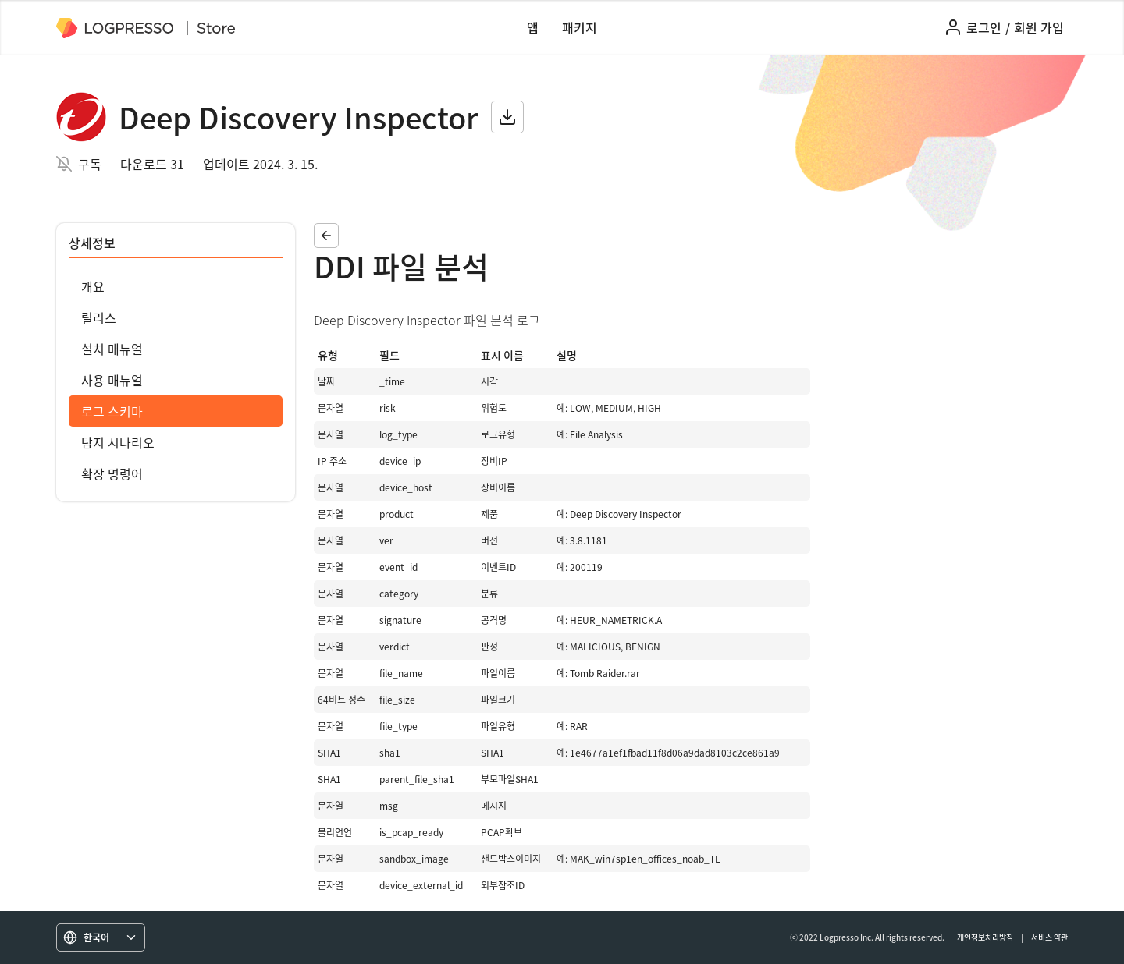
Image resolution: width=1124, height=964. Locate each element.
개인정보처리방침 (985, 937)
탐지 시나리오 (118, 442)
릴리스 (98, 317)
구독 (89, 163)
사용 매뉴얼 (112, 379)
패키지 (579, 27)
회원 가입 (1039, 27)
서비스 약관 (1049, 937)
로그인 (983, 27)
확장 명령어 (112, 473)
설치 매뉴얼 (112, 348)
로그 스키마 (112, 411)
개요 (93, 286)
